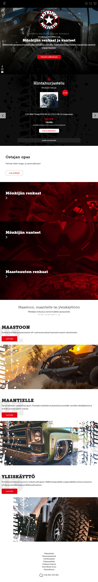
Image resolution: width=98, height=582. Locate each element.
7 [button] (52, 144)
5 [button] (46, 144)
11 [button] (66, 144)
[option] (49, 116)
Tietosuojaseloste (49, 556)
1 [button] (32, 144)
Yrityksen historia (49, 564)
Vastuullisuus (49, 569)
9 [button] (59, 144)
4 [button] (42, 144)
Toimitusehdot (49, 559)
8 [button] (56, 144)
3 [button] (39, 144)
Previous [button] (3, 116)
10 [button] (62, 144)
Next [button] (95, 116)
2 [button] (36, 144)
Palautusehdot (49, 561)
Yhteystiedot (49, 553)
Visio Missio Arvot (49, 567)
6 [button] (49, 144)
